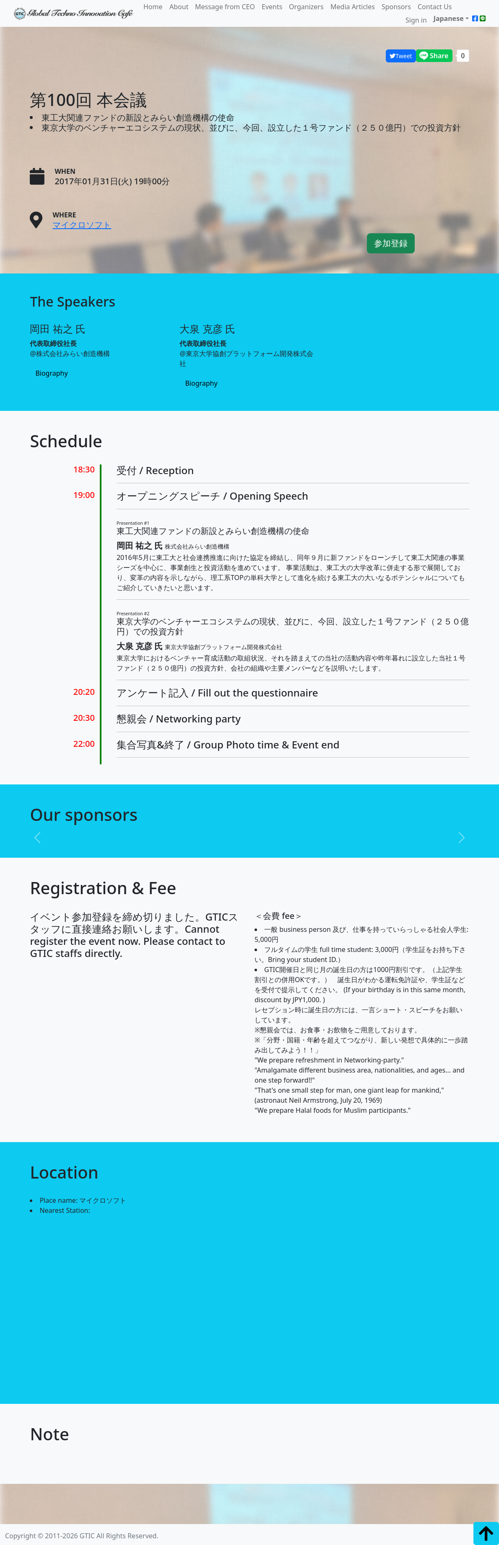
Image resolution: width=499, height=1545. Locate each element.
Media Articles (352, 6)
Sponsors (396, 6)
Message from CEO (225, 6)
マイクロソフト (81, 224)
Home (153, 6)
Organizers (306, 6)
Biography (51, 373)
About (178, 6)
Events (272, 6)
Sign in (416, 20)
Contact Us (435, 6)
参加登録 (391, 243)
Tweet (401, 56)
